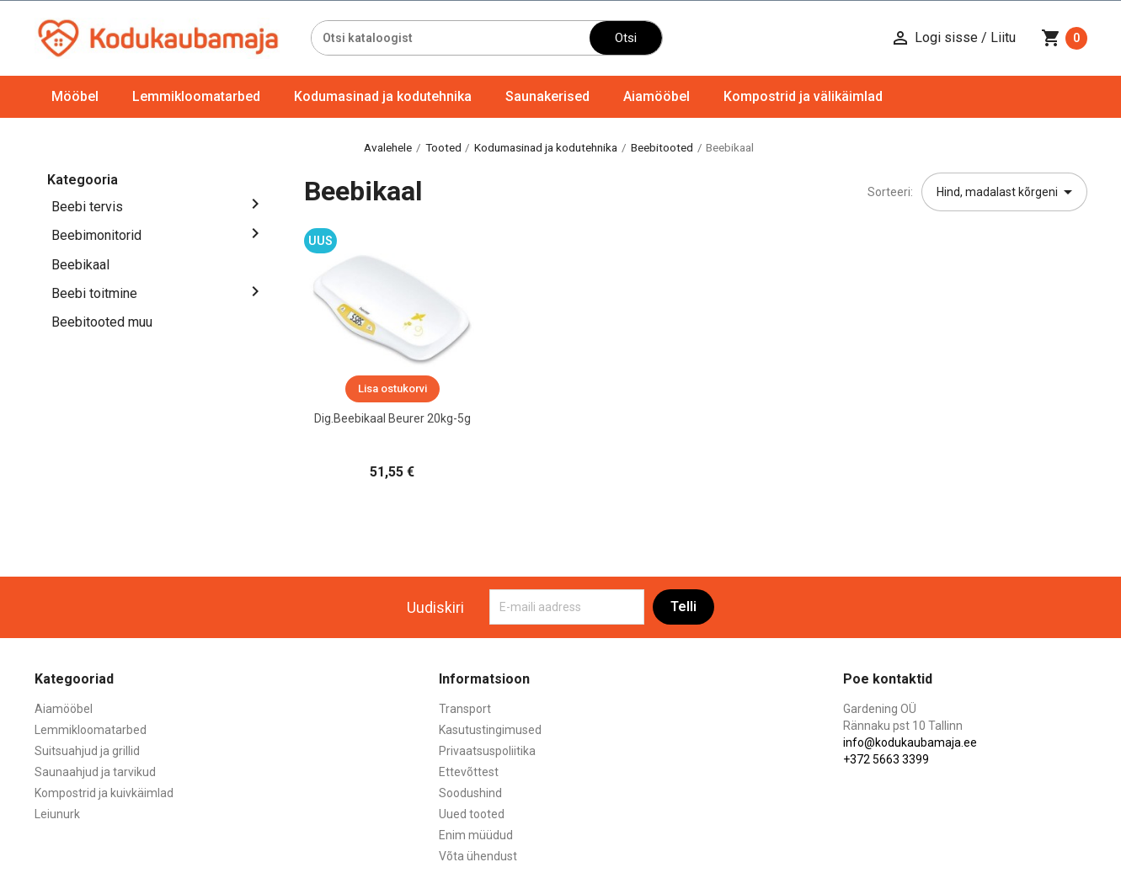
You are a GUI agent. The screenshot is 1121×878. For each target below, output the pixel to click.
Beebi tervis (87, 207)
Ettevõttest (469, 772)
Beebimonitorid (96, 235)
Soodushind (470, 793)
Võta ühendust (478, 856)
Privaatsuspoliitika (487, 751)
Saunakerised (547, 96)
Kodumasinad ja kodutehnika (383, 96)
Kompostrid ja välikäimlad (803, 96)
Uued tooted (471, 814)
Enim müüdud (476, 835)
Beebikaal (80, 265)
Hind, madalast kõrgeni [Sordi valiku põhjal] (1007, 192)
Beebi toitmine (94, 293)
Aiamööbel (656, 96)
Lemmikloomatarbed (196, 96)
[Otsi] (451, 38)
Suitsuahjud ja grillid (87, 751)
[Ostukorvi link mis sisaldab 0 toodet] (1064, 38)
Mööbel (75, 96)
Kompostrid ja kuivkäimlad (104, 793)
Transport (465, 709)
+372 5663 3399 (886, 759)
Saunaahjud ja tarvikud (95, 772)
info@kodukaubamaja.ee (910, 742)
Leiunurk (57, 814)
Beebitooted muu (101, 322)
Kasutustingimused (490, 730)
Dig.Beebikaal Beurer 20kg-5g (392, 418)
